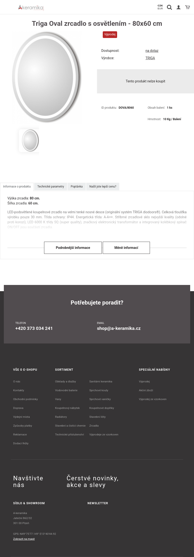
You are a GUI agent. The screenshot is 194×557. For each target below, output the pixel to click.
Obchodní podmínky (25, 399)
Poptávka (77, 186)
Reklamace (20, 434)
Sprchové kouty (98, 390)
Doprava (18, 408)
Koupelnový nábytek (67, 408)
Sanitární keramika (100, 381)
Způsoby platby (22, 425)
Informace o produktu (17, 186)
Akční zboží (146, 390)
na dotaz (152, 51)
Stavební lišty (97, 416)
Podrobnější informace (73, 248)
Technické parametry (50, 186)
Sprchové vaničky (100, 399)
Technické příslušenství (69, 434)
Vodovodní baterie (66, 390)
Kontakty (18, 390)
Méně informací (126, 248)
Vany (58, 399)
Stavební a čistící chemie (70, 425)
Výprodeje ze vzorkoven (103, 434)
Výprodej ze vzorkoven (152, 399)
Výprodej (144, 381)
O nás (16, 381)
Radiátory (61, 416)
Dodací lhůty (21, 443)
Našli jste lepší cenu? (102, 186)
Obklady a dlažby (65, 381)
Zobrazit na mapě (24, 539)
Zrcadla (94, 425)
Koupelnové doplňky (101, 408)
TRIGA (150, 58)
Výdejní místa (21, 416)
